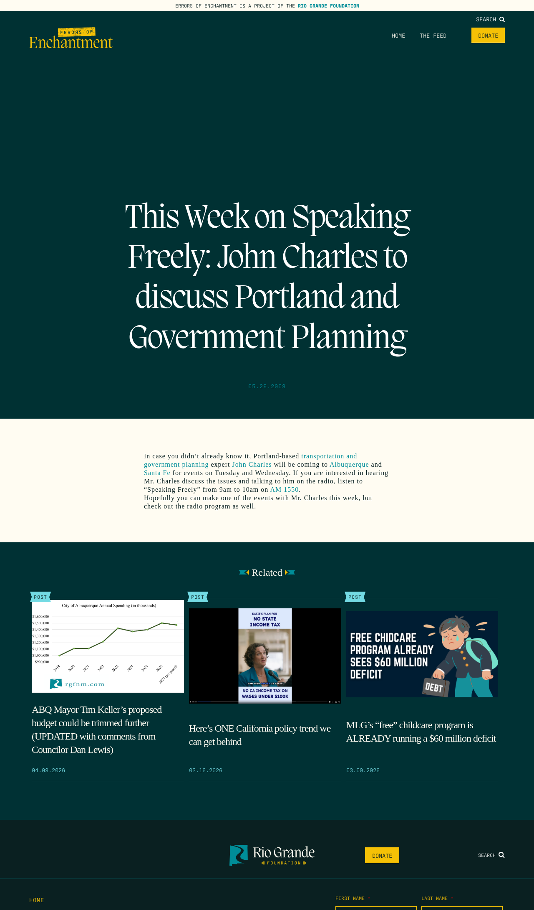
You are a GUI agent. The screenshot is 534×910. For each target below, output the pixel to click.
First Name (352, 898)
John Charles (252, 464)
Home (398, 35)
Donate (488, 35)
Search (490, 19)
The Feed (433, 35)
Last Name (437, 898)
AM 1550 (283, 489)
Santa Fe (157, 472)
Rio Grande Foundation (328, 5)
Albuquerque (349, 464)
